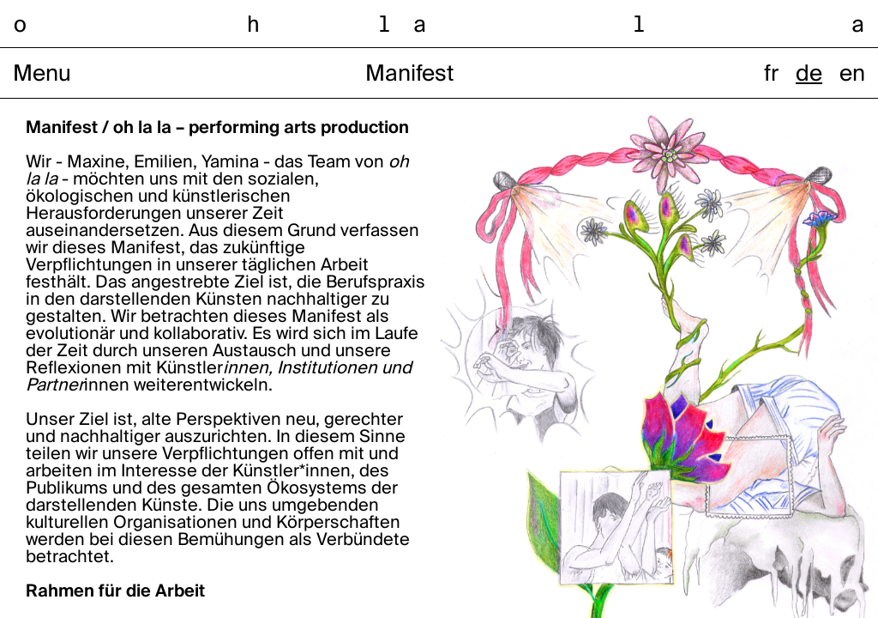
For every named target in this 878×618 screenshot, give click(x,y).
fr (771, 75)
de (809, 75)
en (852, 75)
